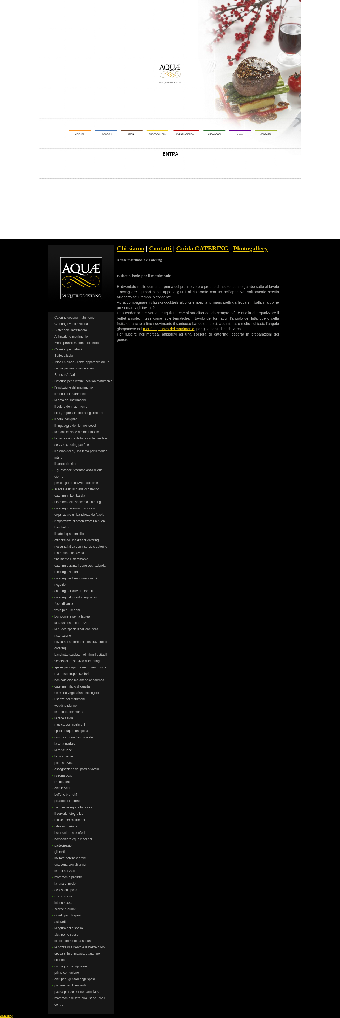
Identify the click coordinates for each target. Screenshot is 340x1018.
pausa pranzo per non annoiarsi (76, 992)
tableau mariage (65, 826)
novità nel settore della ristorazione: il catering (80, 645)
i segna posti (63, 775)
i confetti (60, 960)
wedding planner (66, 705)
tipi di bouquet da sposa (71, 731)
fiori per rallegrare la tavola (73, 807)
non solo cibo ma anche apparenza (79, 680)
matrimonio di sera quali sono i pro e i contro (80, 1001)
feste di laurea (64, 604)
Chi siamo (130, 248)
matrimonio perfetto (68, 877)
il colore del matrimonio (70, 406)
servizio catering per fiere (72, 445)
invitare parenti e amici (70, 858)
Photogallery (250, 248)
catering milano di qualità (72, 686)
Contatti (160, 248)
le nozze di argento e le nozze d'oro (79, 947)
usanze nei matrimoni (69, 699)
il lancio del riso (65, 464)
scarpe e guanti (65, 909)
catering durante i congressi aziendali (80, 565)
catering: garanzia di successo (75, 508)
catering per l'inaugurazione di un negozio (77, 581)
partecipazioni (64, 845)
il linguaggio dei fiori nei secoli (75, 426)
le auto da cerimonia (68, 712)
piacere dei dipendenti (70, 985)
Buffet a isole (63, 356)
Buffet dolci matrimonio (70, 330)
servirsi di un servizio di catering (77, 661)
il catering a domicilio (69, 534)
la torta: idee (63, 750)
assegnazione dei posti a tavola (76, 769)
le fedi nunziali (64, 871)
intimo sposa (63, 903)
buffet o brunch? (66, 794)
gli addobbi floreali (67, 801)
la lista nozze (63, 756)
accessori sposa (65, 890)
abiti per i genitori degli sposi (74, 979)
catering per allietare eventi (73, 591)
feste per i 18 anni (67, 610)
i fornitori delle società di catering (77, 502)
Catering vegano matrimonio (74, 317)
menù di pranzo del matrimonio (168, 329)
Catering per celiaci (68, 349)
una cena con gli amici (70, 864)
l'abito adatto (63, 782)
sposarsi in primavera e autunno (77, 953)
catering (7, 1016)
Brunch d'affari (64, 375)
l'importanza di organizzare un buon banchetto (79, 524)
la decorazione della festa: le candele (80, 438)
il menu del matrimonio (70, 394)
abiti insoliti (62, 788)
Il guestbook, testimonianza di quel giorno (78, 473)
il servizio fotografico (68, 814)
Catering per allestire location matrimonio (83, 381)
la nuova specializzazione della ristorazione (76, 632)
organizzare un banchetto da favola (79, 515)
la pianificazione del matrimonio (76, 432)
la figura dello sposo (68, 928)
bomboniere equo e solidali (73, 839)
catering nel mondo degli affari (75, 597)
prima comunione (66, 973)
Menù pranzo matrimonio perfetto (77, 343)
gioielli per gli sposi (67, 915)
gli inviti (59, 852)
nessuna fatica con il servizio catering (80, 546)
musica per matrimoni (69, 724)
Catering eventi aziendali (71, 324)
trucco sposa (63, 896)
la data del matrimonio (70, 400)
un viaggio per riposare (70, 966)
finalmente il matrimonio (71, 559)
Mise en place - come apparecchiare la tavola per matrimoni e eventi (81, 365)
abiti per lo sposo (66, 934)
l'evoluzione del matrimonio (73, 387)
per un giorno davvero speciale (76, 483)
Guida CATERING (202, 248)
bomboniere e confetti (69, 833)
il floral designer (65, 419)
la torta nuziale (64, 744)
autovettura (62, 922)
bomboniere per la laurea (72, 616)
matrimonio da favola (69, 553)
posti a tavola (63, 763)
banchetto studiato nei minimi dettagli (80, 654)
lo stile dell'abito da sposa (72, 941)
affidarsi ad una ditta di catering (76, 540)
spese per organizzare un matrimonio (80, 667)
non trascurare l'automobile (73, 737)
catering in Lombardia (69, 495)
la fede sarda (63, 718)
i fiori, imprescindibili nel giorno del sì (80, 413)
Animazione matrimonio (71, 336)
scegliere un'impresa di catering (76, 489)
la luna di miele (65, 883)
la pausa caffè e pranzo (71, 623)
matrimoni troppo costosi (71, 674)
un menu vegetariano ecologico (76, 693)
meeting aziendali (66, 572)
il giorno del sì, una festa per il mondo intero (80, 454)
